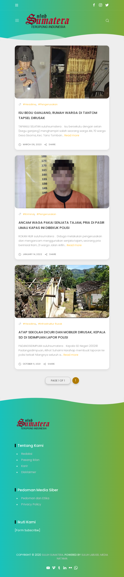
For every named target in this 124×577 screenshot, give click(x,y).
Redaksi (26, 454)
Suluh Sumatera (52, 555)
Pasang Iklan (30, 460)
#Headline (29, 104)
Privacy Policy (31, 504)
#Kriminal (28, 214)
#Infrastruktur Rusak (50, 324)
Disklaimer (28, 472)
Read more (71, 135)
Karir (24, 466)
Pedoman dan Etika (35, 498)
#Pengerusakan (48, 104)
